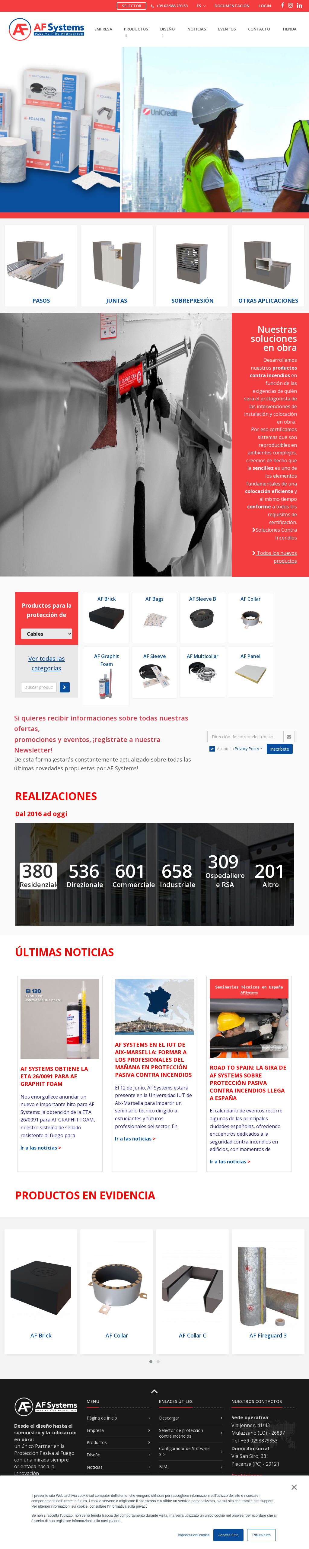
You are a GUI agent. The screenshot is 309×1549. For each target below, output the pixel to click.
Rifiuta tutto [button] (261, 1535)
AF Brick (106, 599)
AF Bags (154, 599)
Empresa (95, 1430)
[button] (150, 1362)
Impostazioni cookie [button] (193, 1535)
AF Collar (251, 599)
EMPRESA (103, 29)
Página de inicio (102, 1418)
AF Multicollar (202, 656)
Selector (131, 5)
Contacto (259, 29)
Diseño (93, 1455)
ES (201, 5)
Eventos (227, 29)
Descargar (169, 1418)
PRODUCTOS (136, 31)
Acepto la (235, 749)
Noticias (196, 29)
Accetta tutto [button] (228, 1535)
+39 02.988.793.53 (172, 5)
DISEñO (167, 31)
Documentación (232, 5)
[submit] (65, 687)
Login (265, 5)
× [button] (294, 1487)
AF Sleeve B (202, 599)
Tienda (289, 29)
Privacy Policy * (248, 748)
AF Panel (250, 656)
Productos (97, 1442)
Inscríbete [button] (279, 749)
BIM (163, 1466)
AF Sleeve (154, 656)
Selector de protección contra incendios (181, 1433)
